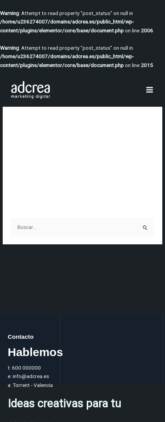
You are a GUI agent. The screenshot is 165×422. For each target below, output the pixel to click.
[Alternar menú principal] (150, 90)
